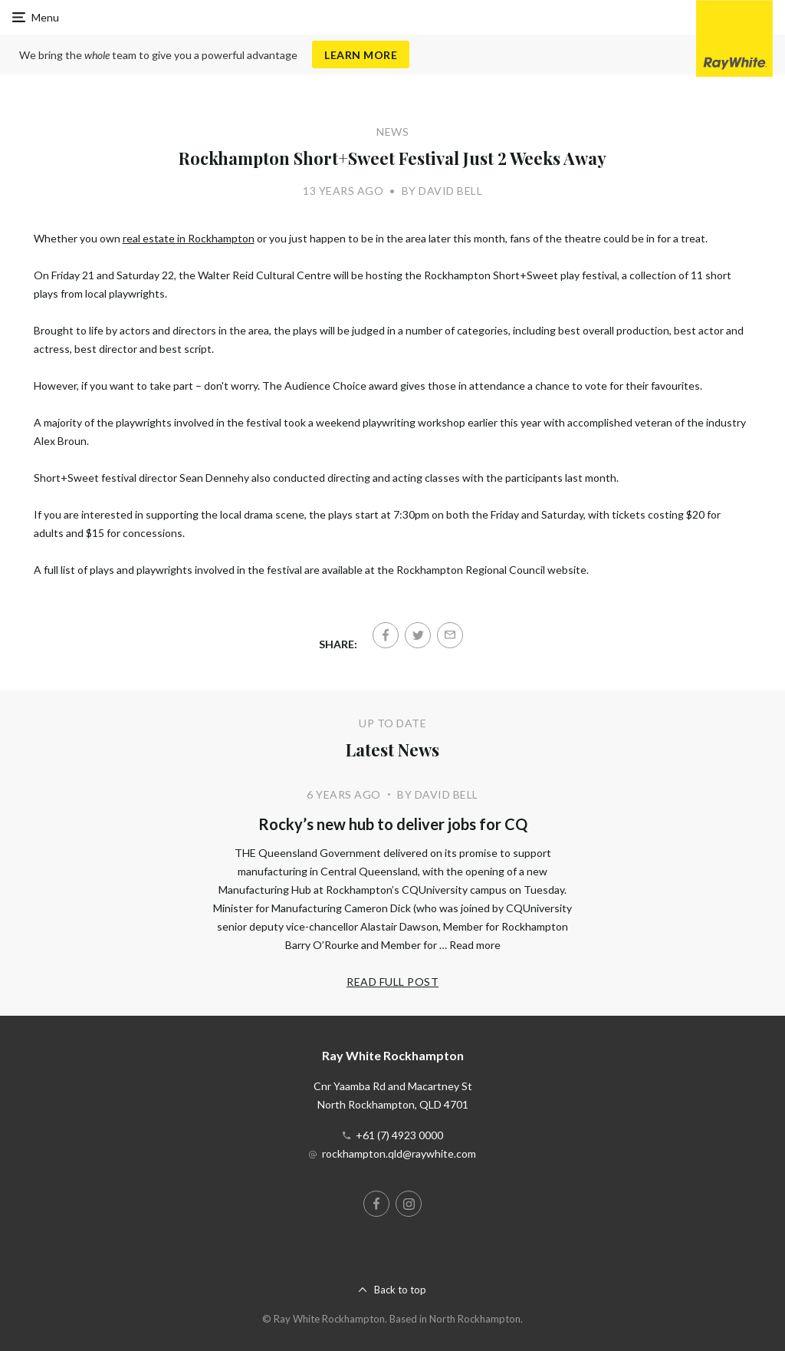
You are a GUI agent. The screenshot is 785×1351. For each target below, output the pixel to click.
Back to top (400, 1289)
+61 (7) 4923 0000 (399, 1135)
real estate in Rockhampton (189, 238)
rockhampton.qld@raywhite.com (399, 1153)
